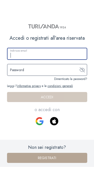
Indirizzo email (18, 51)
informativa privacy (29, 86)
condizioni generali (60, 86)
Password (17, 69)
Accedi (47, 97)
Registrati (47, 157)
